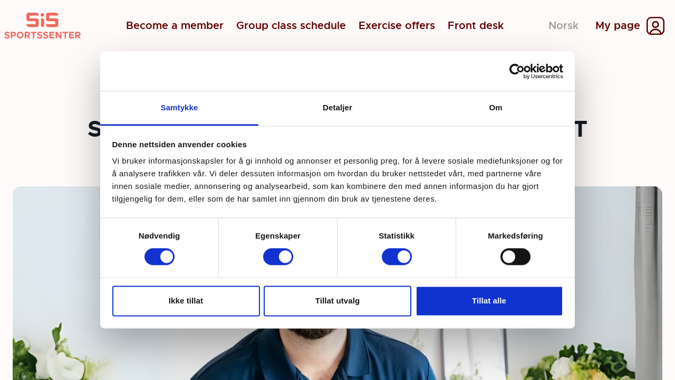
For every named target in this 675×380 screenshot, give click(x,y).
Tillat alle (489, 300)
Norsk (563, 25)
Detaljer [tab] (337, 107)
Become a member (175, 26)
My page (617, 26)
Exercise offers (397, 26)
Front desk (476, 26)
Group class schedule (291, 26)
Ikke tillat (186, 300)
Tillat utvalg (337, 300)
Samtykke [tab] (179, 107)
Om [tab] (495, 107)
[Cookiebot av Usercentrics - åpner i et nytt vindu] (517, 71)
